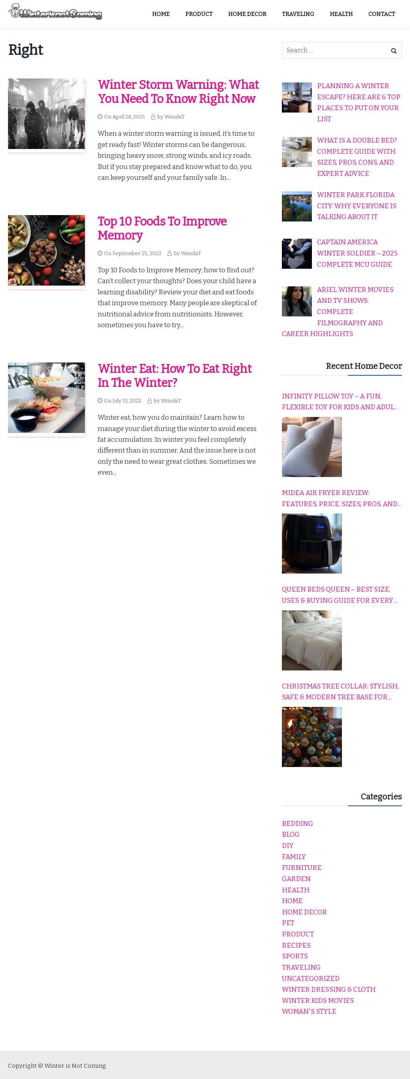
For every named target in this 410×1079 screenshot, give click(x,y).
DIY (287, 845)
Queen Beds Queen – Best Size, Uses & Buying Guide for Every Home (337, 595)
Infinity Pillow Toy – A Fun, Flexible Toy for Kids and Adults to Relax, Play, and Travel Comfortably (342, 402)
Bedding (297, 823)
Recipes (296, 945)
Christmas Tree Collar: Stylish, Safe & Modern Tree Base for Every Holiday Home (340, 692)
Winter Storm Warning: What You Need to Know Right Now (178, 92)
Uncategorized (311, 978)
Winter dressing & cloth (329, 989)
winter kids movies (318, 1000)
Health (296, 890)
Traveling (301, 967)
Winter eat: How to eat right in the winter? (175, 376)
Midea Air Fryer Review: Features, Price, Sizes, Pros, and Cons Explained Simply (340, 499)
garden (296, 879)
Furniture (302, 868)
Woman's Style (309, 1011)
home (292, 901)
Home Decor (304, 912)
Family (294, 857)
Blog (290, 834)
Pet (288, 923)
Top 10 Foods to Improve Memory (162, 229)
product (298, 934)
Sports (295, 956)
